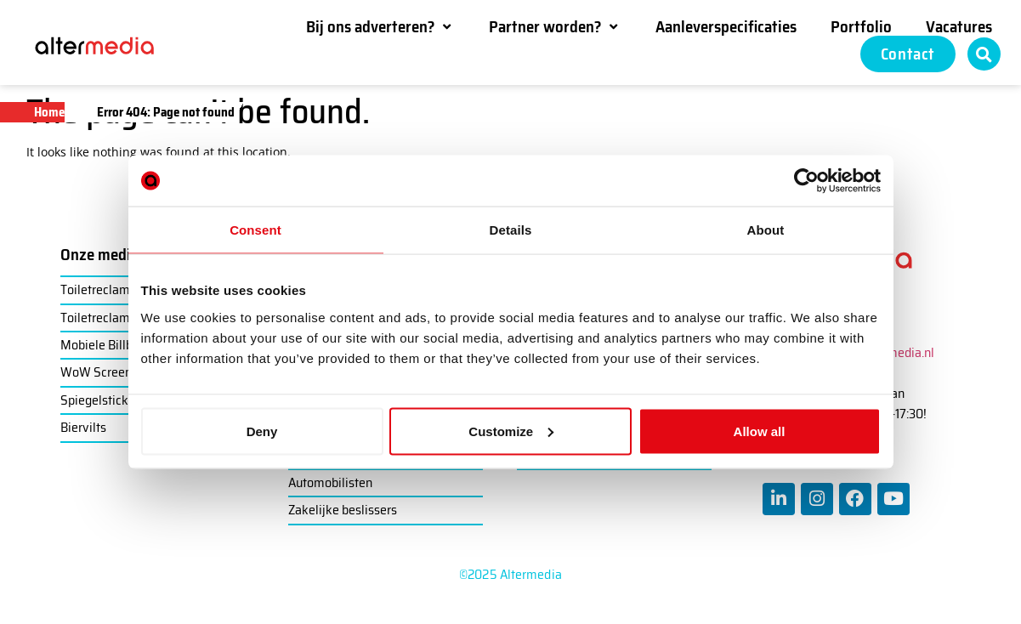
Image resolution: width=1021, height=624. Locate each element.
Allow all (760, 430)
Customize (510, 430)
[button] (380, 26)
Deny (262, 430)
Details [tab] (511, 230)
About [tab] (766, 230)
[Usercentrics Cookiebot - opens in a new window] (806, 181)
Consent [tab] (255, 230)
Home (49, 112)
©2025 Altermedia (510, 574)
